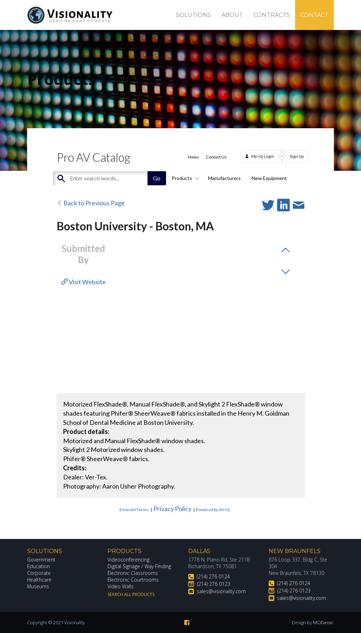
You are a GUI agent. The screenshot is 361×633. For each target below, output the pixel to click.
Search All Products (131, 594)
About (232, 15)
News (193, 157)
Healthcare (39, 579)
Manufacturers (224, 178)
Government (41, 559)
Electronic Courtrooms (133, 579)
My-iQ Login (262, 156)
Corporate (39, 573)
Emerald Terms (134, 509)
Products (184, 178)
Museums (38, 586)
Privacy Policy (172, 509)
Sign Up (297, 156)
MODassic (323, 622)
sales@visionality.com (221, 591)
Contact (314, 15)
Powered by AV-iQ (213, 509)
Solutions (193, 15)
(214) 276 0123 (213, 584)
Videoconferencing (128, 559)
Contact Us (216, 157)
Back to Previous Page (91, 203)
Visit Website (83, 282)
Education (38, 566)
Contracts (271, 15)
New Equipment (269, 178)
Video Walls (121, 586)
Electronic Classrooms (133, 573)
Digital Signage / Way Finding (139, 566)
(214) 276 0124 (213, 576)
